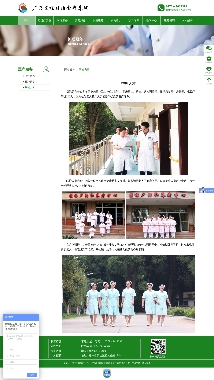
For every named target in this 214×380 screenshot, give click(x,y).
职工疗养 (133, 20)
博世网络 (146, 363)
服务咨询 (169, 20)
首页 (26, 20)
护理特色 (30, 76)
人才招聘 (187, 20)
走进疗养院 (44, 20)
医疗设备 (30, 81)
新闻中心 (151, 20)
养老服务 (80, 20)
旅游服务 (98, 20)
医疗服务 (62, 20)
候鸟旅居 (116, 20)
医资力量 (30, 87)
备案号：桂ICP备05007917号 (76, 363)
